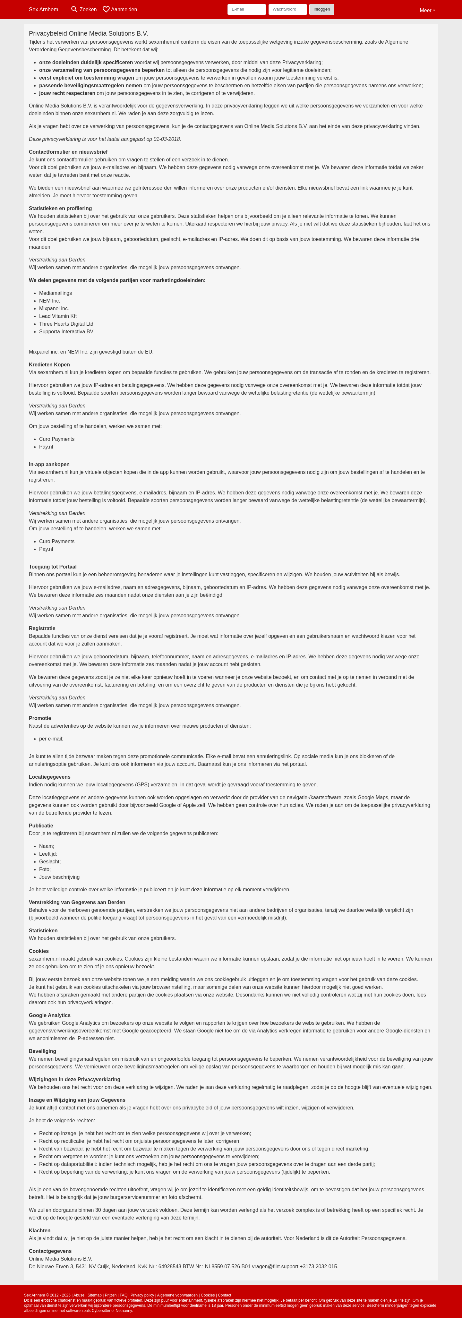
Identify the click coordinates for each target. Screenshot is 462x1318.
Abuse (78, 1295)
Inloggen (321, 9)
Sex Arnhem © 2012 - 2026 (47, 1295)
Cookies (208, 1295)
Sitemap (95, 1295)
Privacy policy (142, 1295)
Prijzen (111, 1295)
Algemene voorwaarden (177, 1295)
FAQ (123, 1295)
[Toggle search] (83, 9)
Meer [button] (425, 10)
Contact (224, 1295)
